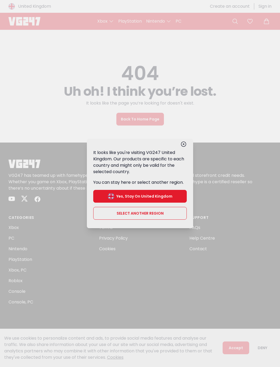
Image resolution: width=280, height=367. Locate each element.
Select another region (140, 213)
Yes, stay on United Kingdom (140, 196)
